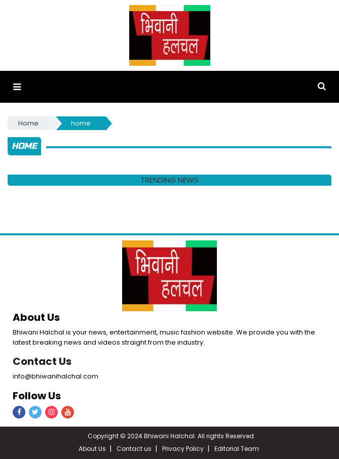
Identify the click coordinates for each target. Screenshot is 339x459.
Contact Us (42, 361)
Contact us (134, 448)
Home (28, 123)
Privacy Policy (183, 448)
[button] (17, 86)
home (81, 123)
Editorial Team (236, 448)
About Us (92, 448)
